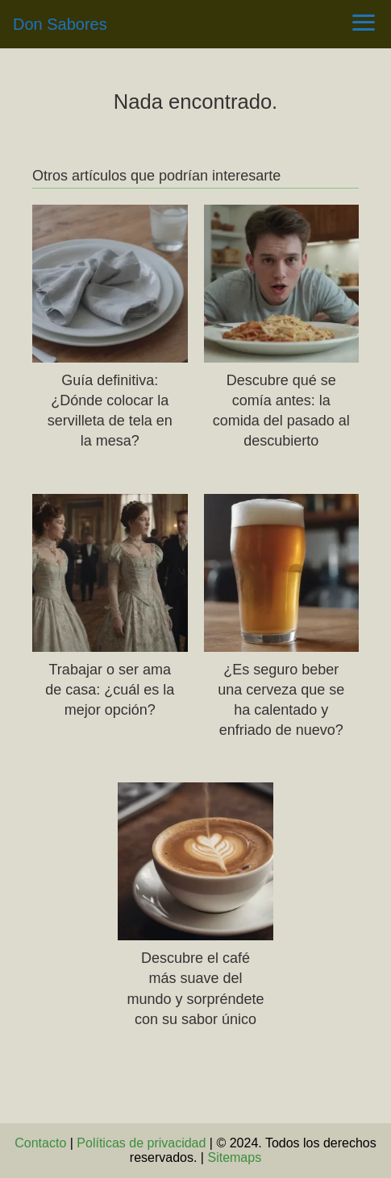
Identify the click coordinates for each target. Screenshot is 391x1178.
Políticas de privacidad (141, 1143)
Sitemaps (234, 1157)
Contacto (40, 1143)
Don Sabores (60, 24)
